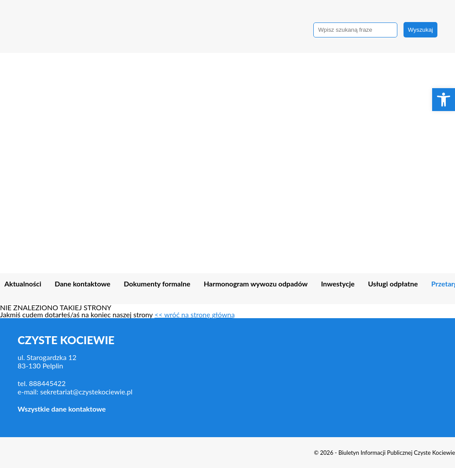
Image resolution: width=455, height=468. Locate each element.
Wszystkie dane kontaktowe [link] (62, 409)
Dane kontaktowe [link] (82, 284)
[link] (443, 99)
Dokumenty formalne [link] (157, 284)
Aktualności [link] (22, 284)
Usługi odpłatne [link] (393, 284)
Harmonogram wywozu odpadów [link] (256, 284)
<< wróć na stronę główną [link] (194, 314)
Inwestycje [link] (337, 284)
